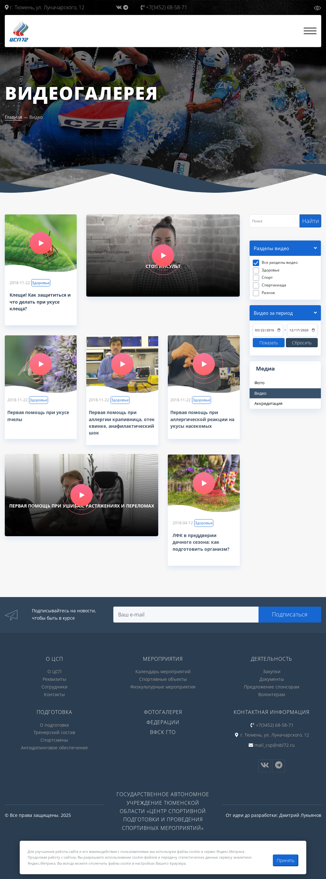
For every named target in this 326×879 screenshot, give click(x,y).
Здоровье (41, 282)
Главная (13, 117)
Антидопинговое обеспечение (54, 746)
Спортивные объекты (163, 679)
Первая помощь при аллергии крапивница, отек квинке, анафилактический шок (122, 425)
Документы (271, 679)
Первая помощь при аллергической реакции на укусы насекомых (202, 422)
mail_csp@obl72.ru (274, 743)
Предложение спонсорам (271, 686)
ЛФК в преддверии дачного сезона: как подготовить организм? (201, 544)
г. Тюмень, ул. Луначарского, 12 (44, 7)
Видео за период (273, 313)
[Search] (274, 221)
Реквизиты (54, 679)
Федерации (163, 720)
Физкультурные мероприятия (162, 686)
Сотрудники (54, 686)
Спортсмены (54, 738)
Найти (310, 221)
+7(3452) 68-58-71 (164, 7)
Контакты (54, 693)
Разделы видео (271, 248)
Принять (285, 860)
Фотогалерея (163, 710)
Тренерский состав (54, 731)
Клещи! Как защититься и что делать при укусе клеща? (40, 302)
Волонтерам (271, 693)
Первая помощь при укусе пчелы (38, 418)
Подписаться (290, 614)
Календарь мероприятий (163, 671)
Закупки (271, 671)
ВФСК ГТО (163, 730)
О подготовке (54, 724)
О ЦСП (54, 671)
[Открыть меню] (310, 31)
